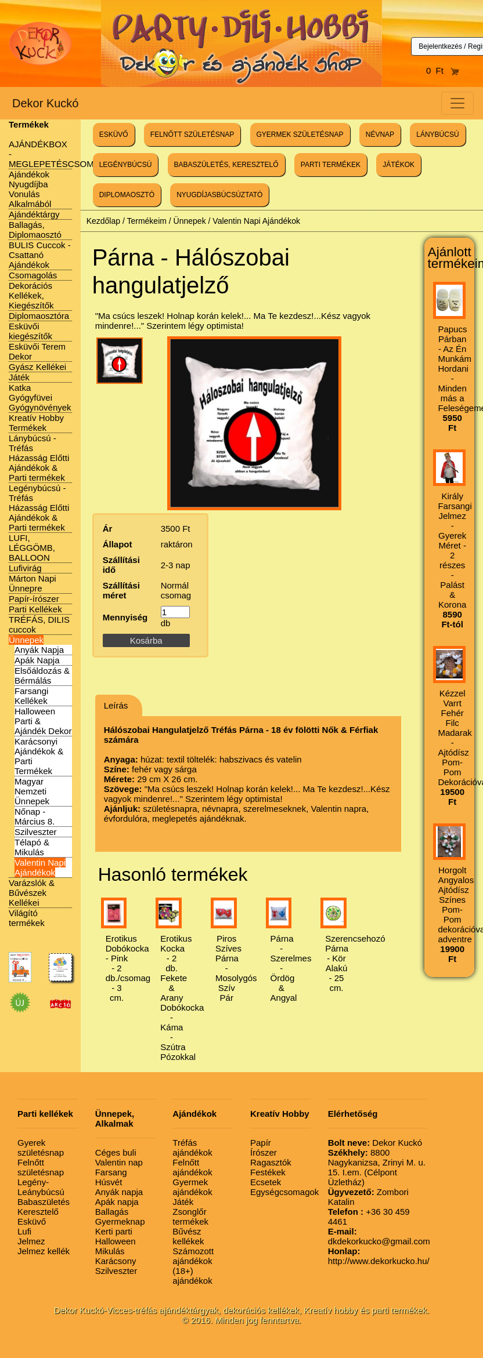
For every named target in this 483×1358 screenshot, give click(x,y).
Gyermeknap (120, 1221)
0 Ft (443, 70)
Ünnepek (26, 640)
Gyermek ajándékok (192, 1187)
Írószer (263, 1152)
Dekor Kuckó (45, 103)
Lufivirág (25, 568)
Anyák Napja (39, 650)
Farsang (111, 1172)
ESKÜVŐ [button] (113, 134)
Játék (19, 377)
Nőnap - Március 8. (35, 816)
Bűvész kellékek (188, 1236)
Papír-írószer (34, 599)
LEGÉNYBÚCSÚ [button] (125, 165)
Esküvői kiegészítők (30, 331)
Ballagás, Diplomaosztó (35, 229)
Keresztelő (38, 1212)
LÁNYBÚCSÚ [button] (437, 134)
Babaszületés (43, 1202)
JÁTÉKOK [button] (398, 165)
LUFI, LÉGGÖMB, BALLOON (32, 547)
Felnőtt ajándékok (192, 1167)
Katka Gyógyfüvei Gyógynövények (40, 397)
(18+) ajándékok (192, 1276)
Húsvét (108, 1182)
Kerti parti (113, 1231)
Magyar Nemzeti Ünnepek (32, 791)
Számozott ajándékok (193, 1256)
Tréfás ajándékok (192, 1147)
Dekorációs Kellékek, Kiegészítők (31, 295)
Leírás (116, 705)
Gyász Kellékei (37, 367)
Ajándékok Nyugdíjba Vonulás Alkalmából (30, 189)
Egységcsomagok (284, 1192)
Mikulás (110, 1251)
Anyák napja (119, 1192)
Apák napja (117, 1202)
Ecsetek (265, 1182)
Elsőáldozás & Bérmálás (42, 675)
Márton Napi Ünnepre (32, 583)
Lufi (24, 1231)
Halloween (115, 1241)
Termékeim (146, 221)
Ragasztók (270, 1162)
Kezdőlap (103, 221)
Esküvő (31, 1221)
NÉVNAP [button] (380, 134)
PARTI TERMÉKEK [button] (331, 165)
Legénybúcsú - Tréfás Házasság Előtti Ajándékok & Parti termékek (39, 507)
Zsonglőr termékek (190, 1216)
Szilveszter (36, 832)
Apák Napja (37, 660)
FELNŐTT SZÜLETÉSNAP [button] (192, 134)
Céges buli (115, 1152)
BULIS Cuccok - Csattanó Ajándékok (40, 255)
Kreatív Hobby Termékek (36, 423)
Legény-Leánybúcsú (40, 1187)
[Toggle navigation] (457, 103)
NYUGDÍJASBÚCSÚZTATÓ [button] (219, 195)
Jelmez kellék (43, 1251)
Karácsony (115, 1261)
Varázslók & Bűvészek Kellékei (32, 892)
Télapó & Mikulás (32, 847)
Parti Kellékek (35, 609)
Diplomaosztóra (39, 316)
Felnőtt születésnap (40, 1167)
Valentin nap (119, 1162)
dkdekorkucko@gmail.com (379, 1236)
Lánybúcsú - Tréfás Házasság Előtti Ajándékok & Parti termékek (39, 457)
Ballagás (112, 1212)
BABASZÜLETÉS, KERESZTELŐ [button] (226, 165)
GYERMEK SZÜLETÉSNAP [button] (300, 134)
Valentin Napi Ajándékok (40, 867)
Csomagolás (33, 275)
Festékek (268, 1172)
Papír (260, 1143)
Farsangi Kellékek (31, 696)
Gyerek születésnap (40, 1147)
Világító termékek (27, 918)
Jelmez (31, 1241)
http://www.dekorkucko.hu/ (379, 1256)
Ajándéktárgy (34, 214)
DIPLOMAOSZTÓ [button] (126, 195)
